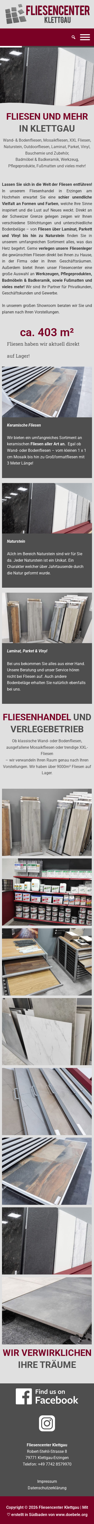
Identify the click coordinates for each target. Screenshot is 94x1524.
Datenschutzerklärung (47, 1488)
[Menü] (85, 37)
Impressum (47, 1481)
